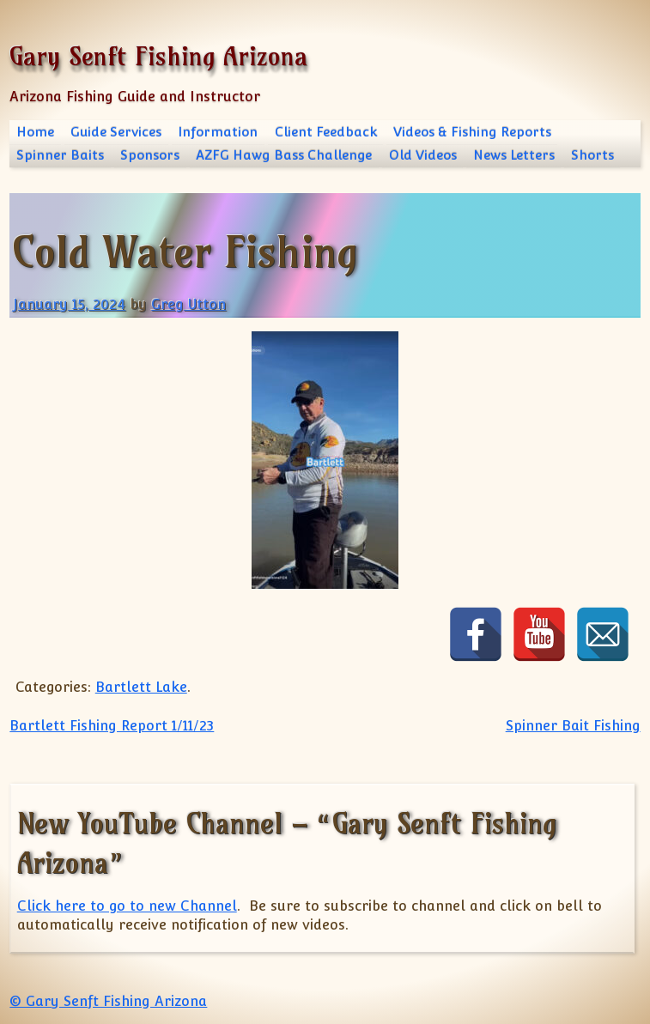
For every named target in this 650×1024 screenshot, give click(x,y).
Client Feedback (326, 131)
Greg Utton (188, 304)
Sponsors (149, 155)
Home (35, 131)
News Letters (514, 155)
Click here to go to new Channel (127, 906)
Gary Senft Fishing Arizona (158, 56)
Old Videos (423, 155)
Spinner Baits (60, 155)
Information (218, 131)
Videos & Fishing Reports (472, 131)
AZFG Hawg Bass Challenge (284, 155)
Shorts (592, 155)
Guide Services (115, 131)
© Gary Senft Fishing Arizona (108, 1001)
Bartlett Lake (141, 687)
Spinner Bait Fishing (573, 726)
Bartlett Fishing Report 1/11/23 (111, 726)
